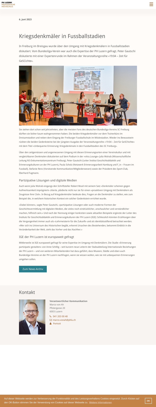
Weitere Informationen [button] (100, 402)
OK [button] (148, 401)
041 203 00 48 (60, 316)
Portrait (57, 323)
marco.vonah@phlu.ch (64, 320)
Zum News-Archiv (33, 269)
